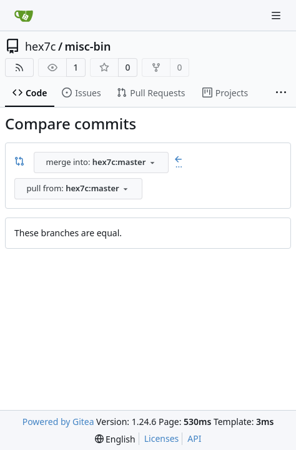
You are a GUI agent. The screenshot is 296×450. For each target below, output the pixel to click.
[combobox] (101, 162)
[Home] (23, 15)
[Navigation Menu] (277, 15)
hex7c (40, 46)
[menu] (115, 439)
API (194, 438)
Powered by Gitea (58, 422)
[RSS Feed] (19, 67)
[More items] (281, 93)
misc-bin (88, 46)
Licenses (161, 438)
